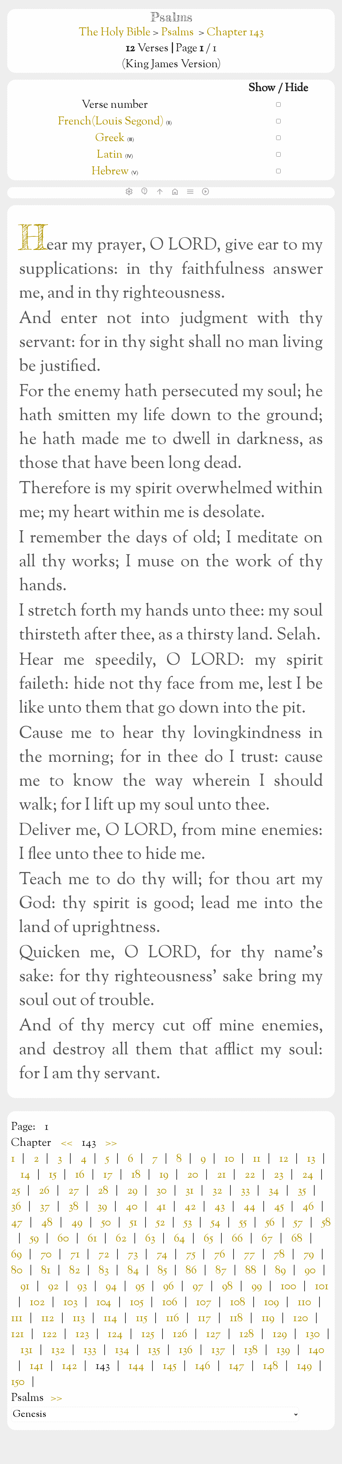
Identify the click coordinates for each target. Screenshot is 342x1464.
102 (37, 1302)
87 (221, 1271)
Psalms (177, 33)
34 (274, 1191)
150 (18, 1382)
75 (190, 1255)
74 (162, 1255)
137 (218, 1350)
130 (313, 1334)
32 (217, 1191)
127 (213, 1334)
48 (47, 1223)
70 (46, 1255)
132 (58, 1350)
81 (46, 1271)
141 (36, 1366)
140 (316, 1350)
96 (168, 1287)
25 (15, 1191)
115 (141, 1318)
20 (192, 1175)
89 (280, 1271)
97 (198, 1287)
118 (236, 1318)
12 (283, 1159)
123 (82, 1334)
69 (16, 1255)
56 (270, 1223)
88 (250, 1271)
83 (104, 1271)
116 (172, 1318)
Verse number (114, 105)
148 (270, 1366)
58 (326, 1223)
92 (53, 1287)
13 (311, 1159)
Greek (110, 138)
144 (136, 1366)
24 (307, 1175)
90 (310, 1271)
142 (69, 1366)
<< (66, 1143)
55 (243, 1223)
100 (288, 1287)
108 (237, 1302)
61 (92, 1239)
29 (132, 1191)
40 (132, 1207)
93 (82, 1287)
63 (150, 1239)
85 (162, 1271)
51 (133, 1223)
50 (106, 1223)
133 (90, 1350)
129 (280, 1334)
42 (190, 1207)
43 (219, 1207)
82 (74, 1271)
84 (133, 1271)
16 (80, 1175)
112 (47, 1318)
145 (169, 1366)
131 (26, 1350)
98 (227, 1287)
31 (189, 1191)
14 (25, 1175)
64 (179, 1239)
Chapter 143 (235, 33)
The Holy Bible (116, 33)
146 (202, 1366)
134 (122, 1350)
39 (102, 1207)
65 (208, 1239)
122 (50, 1334)
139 (283, 1350)
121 (17, 1334)
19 (163, 1175)
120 (300, 1318)
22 (250, 1175)
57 (298, 1223)
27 (73, 1191)
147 (236, 1366)
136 (186, 1350)
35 (302, 1191)
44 (249, 1207)
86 (191, 1271)
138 (251, 1350)
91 (24, 1287)
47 (17, 1223)
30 (161, 1191)
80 (17, 1271)
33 (245, 1191)
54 (215, 1223)
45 (279, 1207)
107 (203, 1302)
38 (74, 1207)
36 (16, 1207)
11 (257, 1159)
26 (44, 1191)
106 (169, 1302)
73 (133, 1255)
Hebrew (110, 172)
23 (278, 1175)
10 (229, 1159)
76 (219, 1255)
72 (103, 1255)
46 (308, 1207)
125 (147, 1334)
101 (321, 1287)
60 (63, 1239)
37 (45, 1207)
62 (121, 1239)
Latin (110, 155)
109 (271, 1302)
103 (70, 1302)
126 (180, 1334)
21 (221, 1175)
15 (52, 1175)
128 (246, 1334)
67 (267, 1239)
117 (204, 1318)
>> (111, 1143)
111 (17, 1318)
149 (304, 1366)
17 (108, 1175)
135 (154, 1350)
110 (304, 1302)
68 (296, 1239)
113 (79, 1318)
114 (110, 1318)
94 (111, 1287)
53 (188, 1223)
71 (75, 1255)
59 (34, 1239)
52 (160, 1223)
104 (103, 1302)
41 (161, 1207)
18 (136, 1175)
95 (139, 1287)
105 (136, 1302)
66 (237, 1239)
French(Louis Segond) (111, 122)
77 (249, 1255)
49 (76, 1223)
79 (309, 1255)
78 (279, 1255)
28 (103, 1191)
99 (257, 1287)
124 (115, 1334)
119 (268, 1318)
